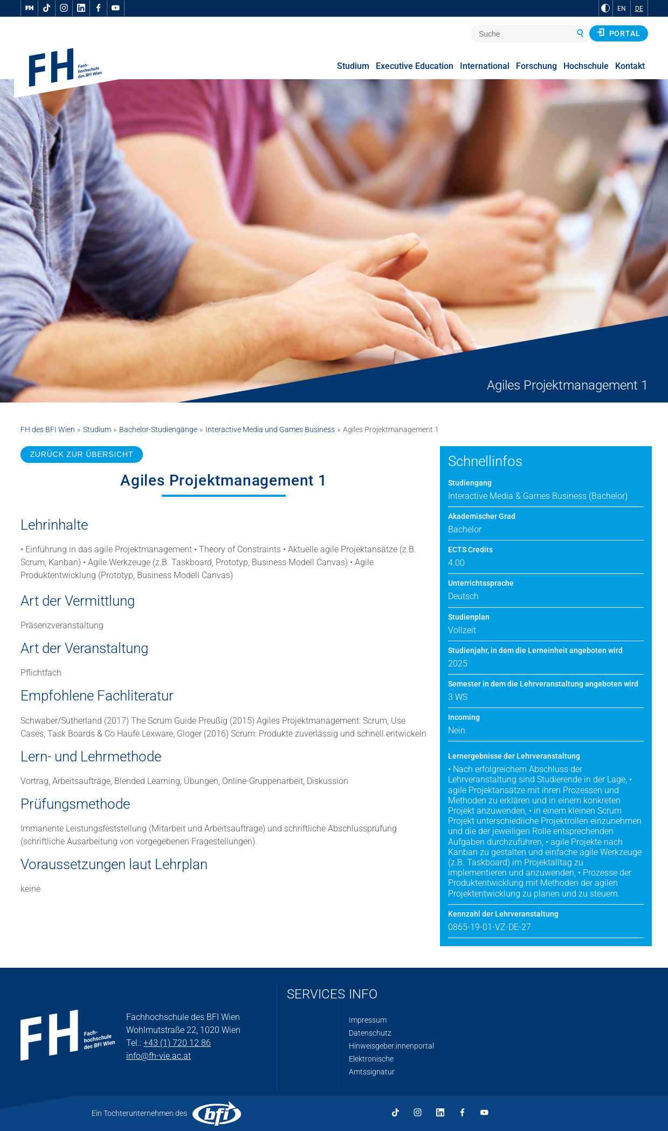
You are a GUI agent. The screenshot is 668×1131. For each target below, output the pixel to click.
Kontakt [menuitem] (630, 66)
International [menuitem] (484, 66)
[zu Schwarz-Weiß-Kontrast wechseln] (605, 8)
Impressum (368, 1020)
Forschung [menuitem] (536, 66)
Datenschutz (370, 1033)
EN (621, 8)
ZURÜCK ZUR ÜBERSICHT (82, 454)
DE (639, 8)
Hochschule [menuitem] (586, 66)
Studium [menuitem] (353, 66)
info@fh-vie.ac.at (158, 1056)
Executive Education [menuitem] (414, 66)
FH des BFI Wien (47, 429)
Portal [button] (619, 33)
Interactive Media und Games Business (270, 429)
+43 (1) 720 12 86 (177, 1043)
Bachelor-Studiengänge (158, 429)
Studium (97, 429)
